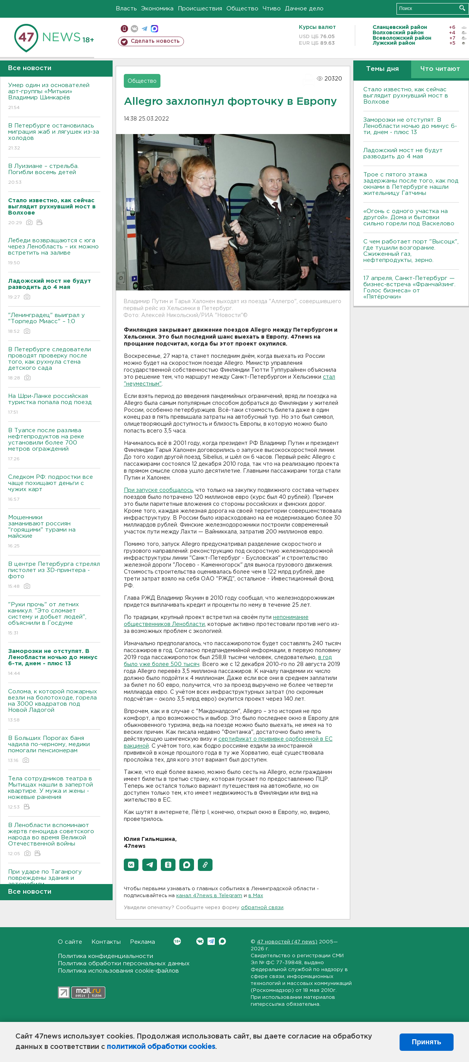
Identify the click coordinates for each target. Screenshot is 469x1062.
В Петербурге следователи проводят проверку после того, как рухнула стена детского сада (54, 364)
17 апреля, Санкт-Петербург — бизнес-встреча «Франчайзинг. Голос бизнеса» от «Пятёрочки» (409, 287)
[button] (131, 865)
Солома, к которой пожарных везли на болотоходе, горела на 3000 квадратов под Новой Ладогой (54, 706)
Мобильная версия (124, 28)
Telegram (211, 941)
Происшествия (200, 8)
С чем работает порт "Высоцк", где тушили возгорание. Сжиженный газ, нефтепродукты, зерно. (411, 251)
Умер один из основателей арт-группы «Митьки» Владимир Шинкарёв (54, 97)
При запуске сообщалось (158, 490)
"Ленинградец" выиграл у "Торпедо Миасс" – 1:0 (54, 324)
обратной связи (262, 908)
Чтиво (272, 8)
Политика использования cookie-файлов (118, 970)
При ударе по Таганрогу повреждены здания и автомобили (54, 883)
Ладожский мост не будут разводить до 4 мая (403, 153)
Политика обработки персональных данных (124, 963)
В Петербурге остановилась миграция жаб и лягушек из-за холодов (54, 137)
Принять (426, 1042)
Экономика (157, 8)
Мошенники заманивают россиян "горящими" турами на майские (54, 532)
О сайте (70, 942)
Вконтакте (177, 941)
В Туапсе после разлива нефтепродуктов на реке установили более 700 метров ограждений (54, 445)
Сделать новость (155, 41)
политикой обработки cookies (161, 1047)
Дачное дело (304, 8)
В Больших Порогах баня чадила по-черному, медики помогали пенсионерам (54, 750)
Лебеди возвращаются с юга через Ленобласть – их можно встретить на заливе (54, 252)
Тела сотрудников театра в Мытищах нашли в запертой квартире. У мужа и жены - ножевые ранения (54, 793)
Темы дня (382, 69)
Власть (126, 8)
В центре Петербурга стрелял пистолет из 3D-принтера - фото (54, 576)
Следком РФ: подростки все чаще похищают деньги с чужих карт (54, 489)
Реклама (142, 942)
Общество (242, 8)
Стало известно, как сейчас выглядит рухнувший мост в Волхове (405, 95)
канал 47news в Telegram (209, 896)
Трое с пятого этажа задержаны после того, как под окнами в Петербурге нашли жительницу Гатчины (411, 184)
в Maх (255, 896)
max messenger (154, 28)
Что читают (440, 69)
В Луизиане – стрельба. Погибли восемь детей (54, 175)
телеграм (144, 28)
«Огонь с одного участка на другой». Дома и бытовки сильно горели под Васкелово (408, 217)
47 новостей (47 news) (287, 942)
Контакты (106, 942)
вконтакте (134, 28)
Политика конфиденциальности (105, 956)
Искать (462, 8)
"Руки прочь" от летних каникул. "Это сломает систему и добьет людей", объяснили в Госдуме (54, 619)
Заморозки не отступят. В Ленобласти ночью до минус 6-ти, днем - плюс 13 (410, 126)
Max (222, 941)
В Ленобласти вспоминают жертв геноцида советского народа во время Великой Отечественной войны (54, 840)
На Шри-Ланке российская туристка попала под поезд (54, 405)
